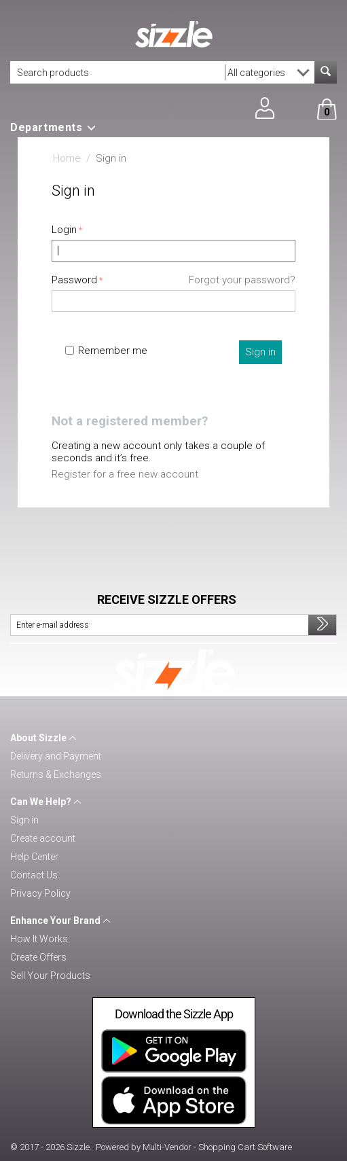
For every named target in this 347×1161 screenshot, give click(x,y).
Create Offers (38, 957)
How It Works (39, 938)
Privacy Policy (40, 893)
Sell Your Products (50, 975)
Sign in (260, 352)
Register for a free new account (125, 474)
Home (67, 158)
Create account (42, 838)
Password (74, 280)
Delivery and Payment (55, 756)
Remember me (106, 350)
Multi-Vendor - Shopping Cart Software (217, 1147)
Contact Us (34, 875)
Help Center (34, 856)
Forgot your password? (242, 280)
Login (64, 230)
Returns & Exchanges (55, 774)
